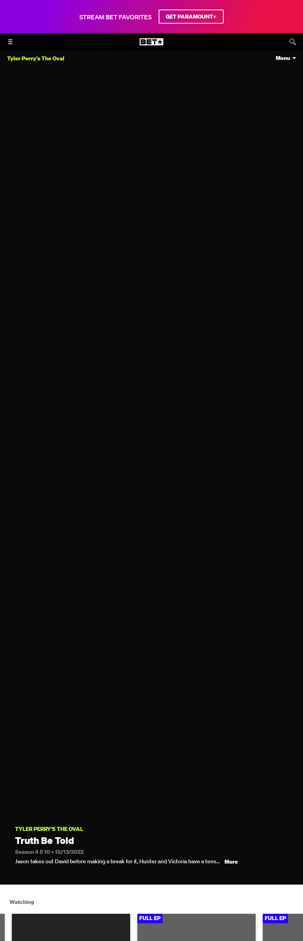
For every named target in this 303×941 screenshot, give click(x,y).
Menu (283, 58)
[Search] (293, 42)
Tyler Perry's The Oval (49, 829)
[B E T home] (151, 45)
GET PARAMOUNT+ (191, 16)
